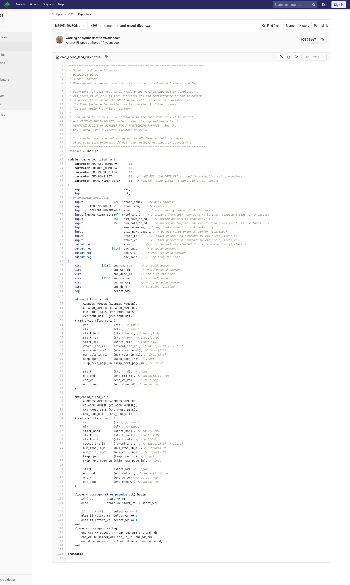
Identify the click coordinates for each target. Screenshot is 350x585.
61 (67, 320)
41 (67, 235)
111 (67, 532)
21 (67, 150)
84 (67, 418)
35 (67, 210)
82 (67, 409)
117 (67, 558)
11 (67, 108)
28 (67, 180)
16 (67, 129)
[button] (24, 579)
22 (67, 155)
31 (67, 193)
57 (67, 303)
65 (67, 337)
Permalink (329, 25)
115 (67, 549)
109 (67, 524)
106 (67, 511)
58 (67, 307)
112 (67, 536)
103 (67, 498)
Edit (314, 57)
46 (67, 256)
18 (67, 138)
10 (67, 104)
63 (67, 329)
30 (67, 189)
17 (67, 133)
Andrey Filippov (85, 42)
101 (67, 490)
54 (67, 290)
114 (67, 545)
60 (67, 316)
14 (67, 121)
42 (67, 239)
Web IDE (327, 57)
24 (67, 163)
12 (67, 112)
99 (67, 481)
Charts (13, 104)
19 (67, 142)
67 (67, 346)
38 (67, 223)
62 (67, 324)
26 (67, 172)
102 (67, 494)
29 (67, 184)
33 (67, 201)
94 (67, 460)
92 (67, 452)
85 (67, 422)
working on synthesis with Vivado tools (101, 38)
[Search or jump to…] (296, 5)
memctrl (117, 25)
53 (67, 286)
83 (67, 413)
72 (67, 367)
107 (67, 515)
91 (67, 447)
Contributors (17, 79)
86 (67, 426)
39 (67, 227)
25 (67, 167)
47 (67, 261)
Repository (93, 14)
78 (67, 392)
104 (67, 502)
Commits (15, 54)
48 (67, 265)
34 (67, 206)
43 (67, 244)
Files (12, 46)
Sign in (339, 4)
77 (67, 388)
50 (67, 273)
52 (67, 282)
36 (67, 214)
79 (67, 396)
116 (67, 553)
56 (67, 299)
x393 (102, 25)
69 (67, 354)
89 (67, 439)
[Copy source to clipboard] (289, 57)
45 (67, 252)
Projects (21, 4)
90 (67, 443)
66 (67, 341)
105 (67, 507)
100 (67, 485)
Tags (12, 71)
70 (67, 358)
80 (67, 401)
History (313, 25)
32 (67, 197)
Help (61, 4)
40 (67, 231)
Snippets (48, 4)
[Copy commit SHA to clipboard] (331, 40)
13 (67, 117)
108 (67, 519)
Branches (15, 63)
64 (67, 333)
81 (67, 405)
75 (67, 379)
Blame (298, 25)
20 (67, 146)
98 (67, 477)
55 (67, 295)
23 (67, 159)
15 (67, 125)
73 (67, 371)
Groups (34, 4)
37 (67, 218)
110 (67, 528)
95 (67, 464)
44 (67, 248)
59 (67, 312)
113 (67, 541)
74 (67, 375)
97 (67, 473)
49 (67, 269)
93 (67, 456)
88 (67, 435)
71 (67, 362)
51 (67, 278)
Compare (15, 96)
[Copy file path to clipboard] (115, 57)
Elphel (66, 14)
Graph (13, 88)
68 (67, 350)
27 (67, 176)
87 (67, 430)
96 (67, 468)
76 (67, 384)
